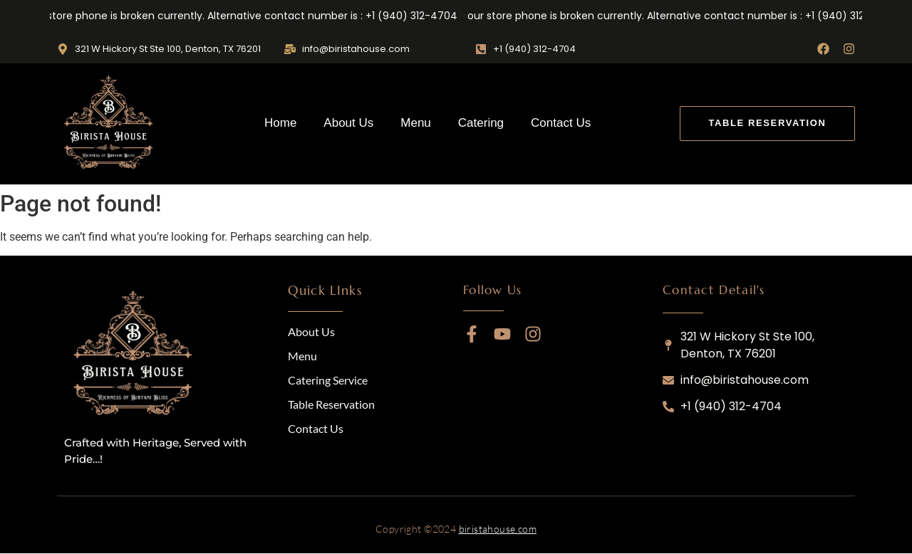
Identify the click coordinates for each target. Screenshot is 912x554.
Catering (481, 123)
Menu (415, 123)
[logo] (135, 355)
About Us (348, 123)
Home (280, 123)
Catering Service (328, 380)
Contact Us (561, 123)
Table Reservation (331, 404)
